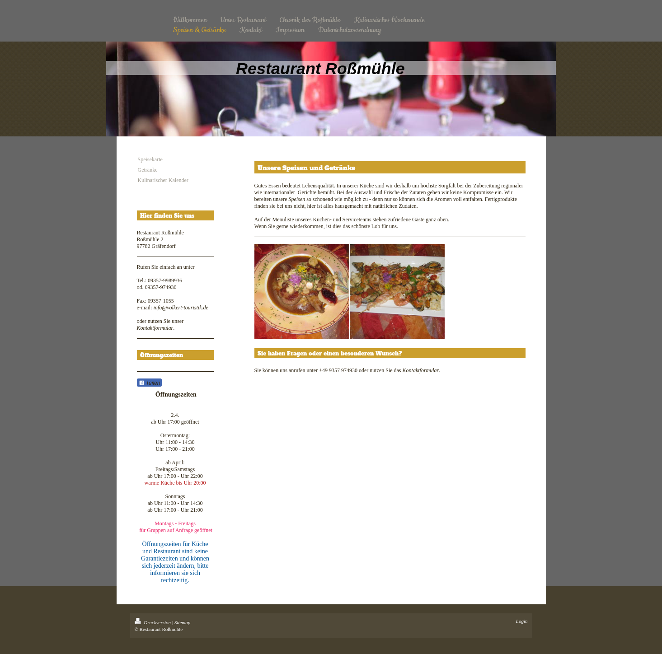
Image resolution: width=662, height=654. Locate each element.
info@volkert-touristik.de (180, 307)
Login (522, 621)
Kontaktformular (155, 328)
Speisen (296, 199)
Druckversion (153, 622)
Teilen (149, 383)
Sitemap (182, 622)
